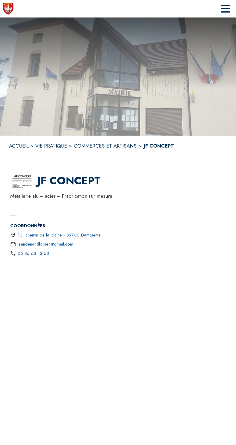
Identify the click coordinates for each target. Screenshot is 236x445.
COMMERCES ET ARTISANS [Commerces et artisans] (105, 145)
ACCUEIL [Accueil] (19, 145)
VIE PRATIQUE (51, 145)
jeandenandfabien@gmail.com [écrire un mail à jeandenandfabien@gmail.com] (45, 244)
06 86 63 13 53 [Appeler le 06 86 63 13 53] (33, 253)
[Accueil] (8, 9)
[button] (22, 181)
